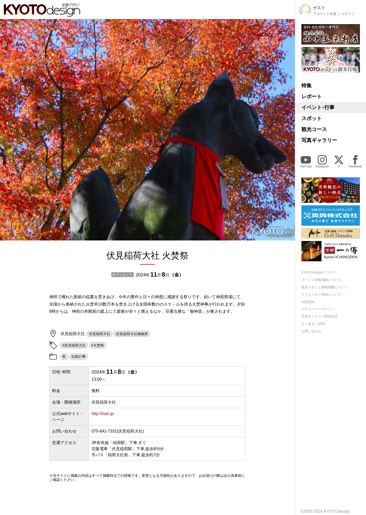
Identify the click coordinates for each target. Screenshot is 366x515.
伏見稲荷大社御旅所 (132, 334)
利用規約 (308, 302)
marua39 (286, 236)
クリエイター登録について (321, 294)
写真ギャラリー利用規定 (319, 316)
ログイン (348, 14)
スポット (311, 118)
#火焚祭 (97, 345)
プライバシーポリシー (317, 309)
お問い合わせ (311, 331)
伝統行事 (78, 356)
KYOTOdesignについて (318, 272)
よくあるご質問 (313, 324)
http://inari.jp (103, 413)
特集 (306, 85)
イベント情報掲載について (321, 280)
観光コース (314, 129)
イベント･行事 (317, 107)
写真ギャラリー (319, 140)
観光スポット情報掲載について (324, 287)
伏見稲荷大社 (99, 334)
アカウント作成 (324, 14)
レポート (311, 96)
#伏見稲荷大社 (74, 345)
